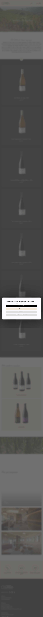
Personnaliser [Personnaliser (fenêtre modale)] (21, 311)
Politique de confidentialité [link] (21, 314)
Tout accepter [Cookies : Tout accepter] (21, 305)
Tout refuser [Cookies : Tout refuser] (21, 308)
